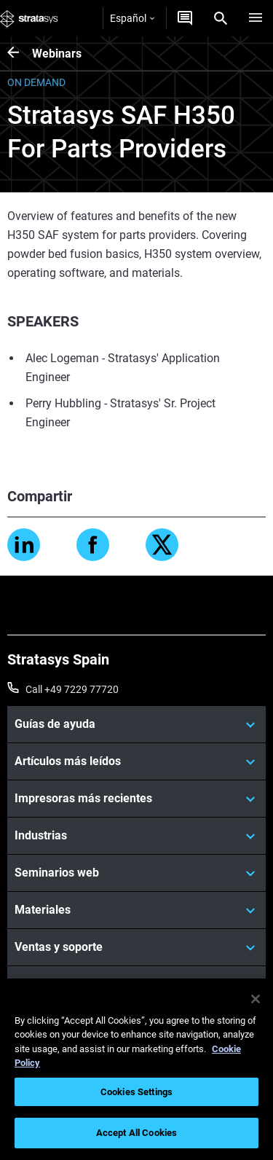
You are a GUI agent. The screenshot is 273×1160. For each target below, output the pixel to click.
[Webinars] (19, 53)
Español (132, 18)
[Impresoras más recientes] (136, 798)
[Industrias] (136, 836)
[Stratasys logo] (29, 18)
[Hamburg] (255, 18)
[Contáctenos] (185, 18)
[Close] (256, 999)
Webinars (57, 53)
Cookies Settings (136, 1091)
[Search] (220, 18)
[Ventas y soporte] (136, 947)
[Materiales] (136, 910)
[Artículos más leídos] (136, 761)
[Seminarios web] (136, 873)
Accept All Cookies (136, 1132)
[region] (136, 1069)
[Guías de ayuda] (136, 724)
